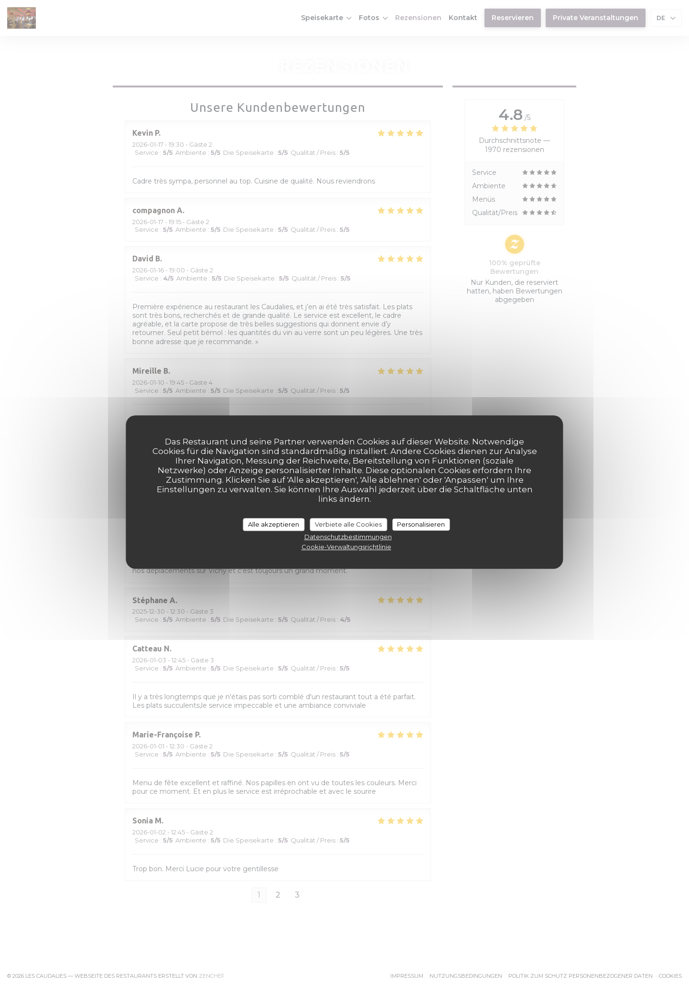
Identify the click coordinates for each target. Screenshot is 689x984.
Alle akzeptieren (273, 524)
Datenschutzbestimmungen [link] (348, 537)
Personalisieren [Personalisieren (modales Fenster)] (421, 524)
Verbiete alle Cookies (348, 524)
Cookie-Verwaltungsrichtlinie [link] (346, 547)
